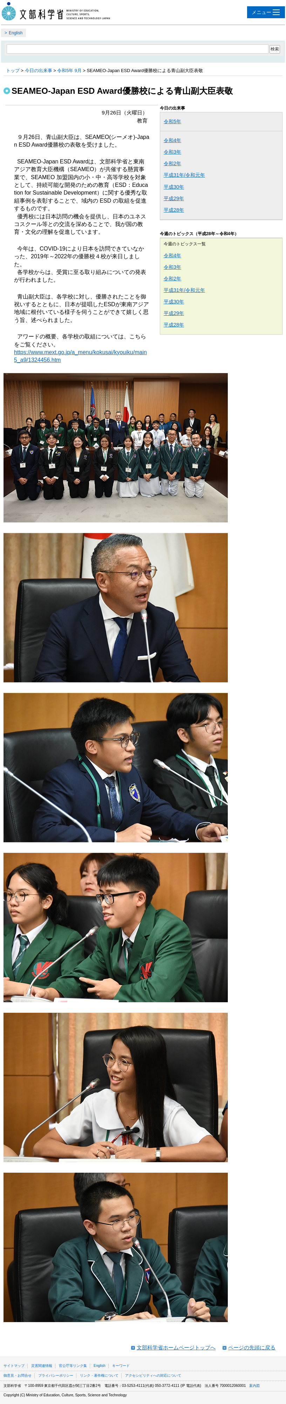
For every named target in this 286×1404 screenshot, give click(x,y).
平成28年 (174, 210)
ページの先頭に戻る (251, 1347)
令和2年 (172, 163)
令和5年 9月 (69, 70)
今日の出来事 (38, 70)
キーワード (121, 1366)
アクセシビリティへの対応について (153, 1375)
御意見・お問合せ (18, 1375)
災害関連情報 (41, 1366)
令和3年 (172, 152)
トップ (13, 70)
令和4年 (172, 140)
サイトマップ (14, 1366)
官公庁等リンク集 (73, 1366)
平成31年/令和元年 (184, 175)
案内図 (254, 1386)
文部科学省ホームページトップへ (176, 1347)
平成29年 (174, 198)
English (15, 32)
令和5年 (172, 121)
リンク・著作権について (99, 1375)
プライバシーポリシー (55, 1375)
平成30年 (174, 187)
